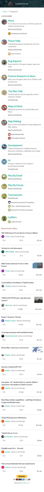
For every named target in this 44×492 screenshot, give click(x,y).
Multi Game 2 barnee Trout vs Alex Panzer (14, 265)
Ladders (12, 217)
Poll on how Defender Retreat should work (18, 464)
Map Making (14, 121)
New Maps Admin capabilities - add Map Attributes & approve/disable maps (21, 401)
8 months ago (13, 198)
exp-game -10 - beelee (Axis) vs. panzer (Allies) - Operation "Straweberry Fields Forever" (19, 383)
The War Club (15, 91)
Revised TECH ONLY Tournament (22, 210)
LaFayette (9, 436)
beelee (7, 370)
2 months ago (13, 100)
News (11, 20)
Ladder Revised (16, 222)
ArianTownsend (11, 336)
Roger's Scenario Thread (11, 317)
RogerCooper (10, 320)
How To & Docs (16, 54)
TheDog (8, 286)
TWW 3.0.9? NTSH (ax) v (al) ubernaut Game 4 (16, 299)
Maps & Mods (15, 106)
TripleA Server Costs (9, 433)
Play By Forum (15, 185)
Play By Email (15, 175)
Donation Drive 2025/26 (19, 33)
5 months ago (13, 169)
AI (9, 160)
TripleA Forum (21, 3)
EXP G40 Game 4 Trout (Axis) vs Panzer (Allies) (19, 233)
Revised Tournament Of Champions (22, 202)
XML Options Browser (18, 138)
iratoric (8, 467)
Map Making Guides (17, 134)
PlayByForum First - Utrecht (12, 448)
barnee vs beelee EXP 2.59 (11, 367)
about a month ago (15, 29)
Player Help (14, 40)
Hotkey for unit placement (11, 248)
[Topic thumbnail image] (38, 265)
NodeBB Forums (25, 483)
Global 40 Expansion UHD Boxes (13, 418)
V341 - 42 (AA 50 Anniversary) (20, 206)
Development (15, 145)
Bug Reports (14, 61)
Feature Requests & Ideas (21, 76)
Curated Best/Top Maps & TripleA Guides (17, 283)
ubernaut (8, 305)
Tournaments (15, 194)
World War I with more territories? (15, 348)
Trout (7, 236)
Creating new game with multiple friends (17, 332)
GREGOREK (9, 252)
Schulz (7, 355)
